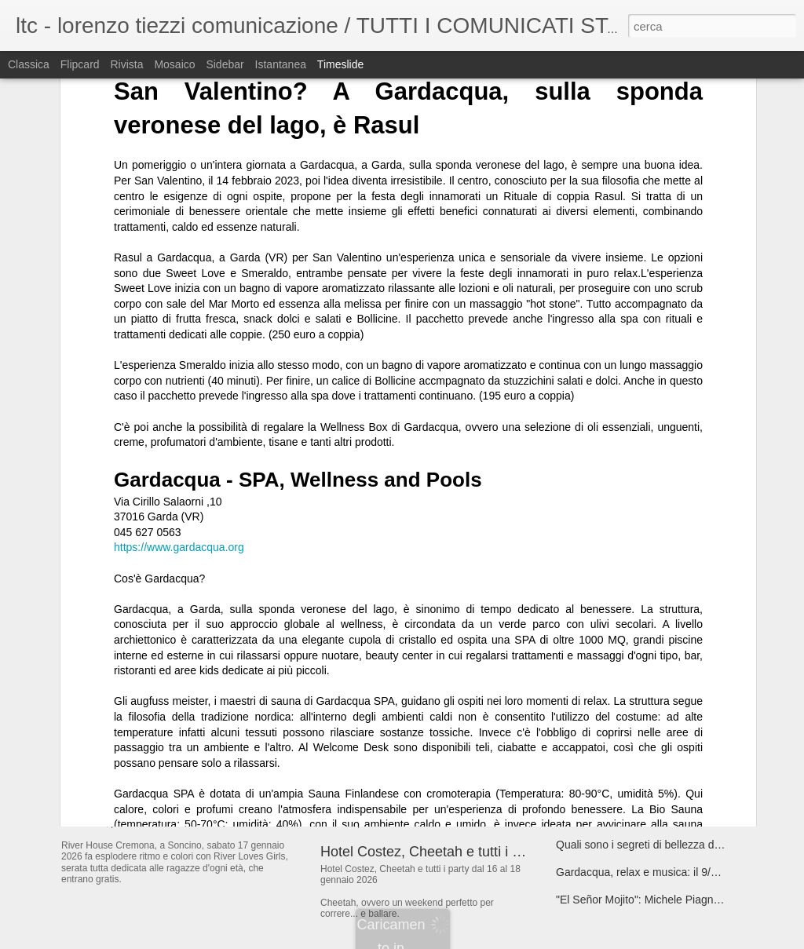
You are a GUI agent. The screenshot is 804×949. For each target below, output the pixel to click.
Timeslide (340, 64)
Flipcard (80, 64)
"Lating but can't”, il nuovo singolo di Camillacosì (673, 625)
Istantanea (280, 64)
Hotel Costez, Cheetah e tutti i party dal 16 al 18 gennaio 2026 (515, 852)
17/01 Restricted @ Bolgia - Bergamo (647, 679)
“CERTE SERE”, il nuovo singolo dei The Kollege (675, 597)
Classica (28, 64)
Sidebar (224, 64)
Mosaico (174, 64)
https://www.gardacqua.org (179, 318)
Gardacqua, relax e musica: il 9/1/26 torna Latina (674, 872)
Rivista (126, 64)
